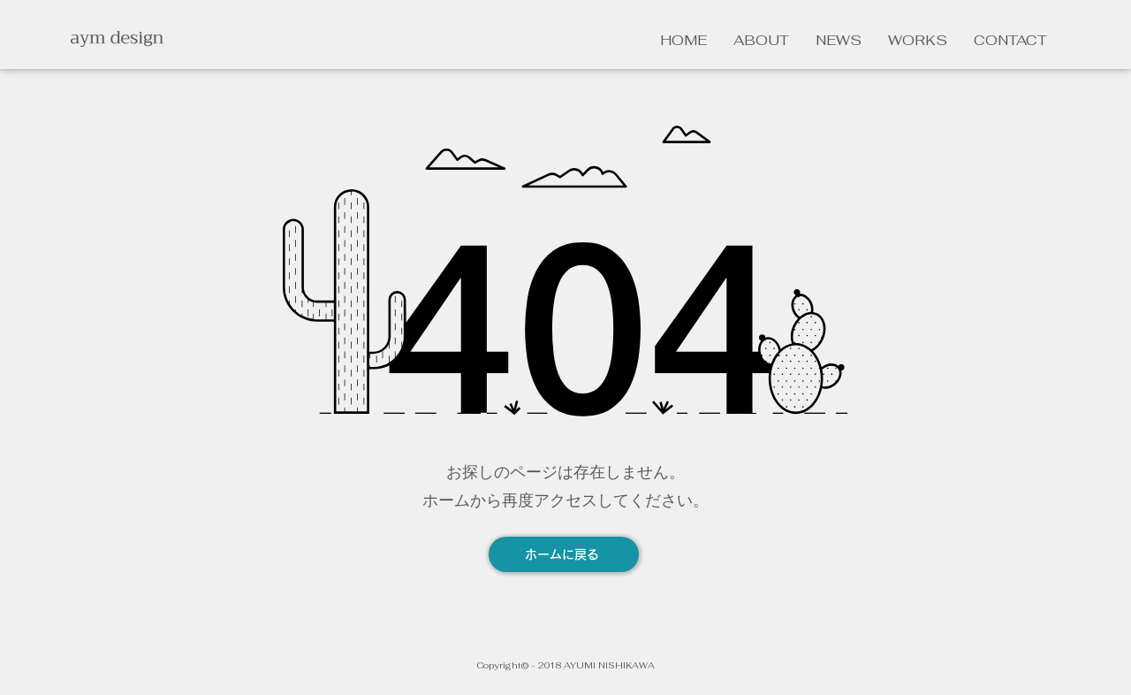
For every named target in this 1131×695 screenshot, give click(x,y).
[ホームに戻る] (564, 554)
